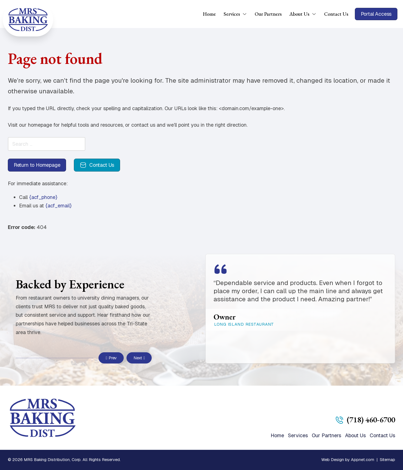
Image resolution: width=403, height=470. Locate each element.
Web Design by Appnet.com (347, 459)
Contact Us (336, 14)
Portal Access (376, 14)
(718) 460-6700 (371, 420)
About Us (299, 14)
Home (209, 14)
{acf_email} (58, 205)
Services (232, 14)
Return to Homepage (37, 165)
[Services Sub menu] (246, 14)
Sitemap (387, 459)
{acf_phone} (43, 197)
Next (139, 357)
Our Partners (268, 14)
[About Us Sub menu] (316, 14)
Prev (111, 357)
